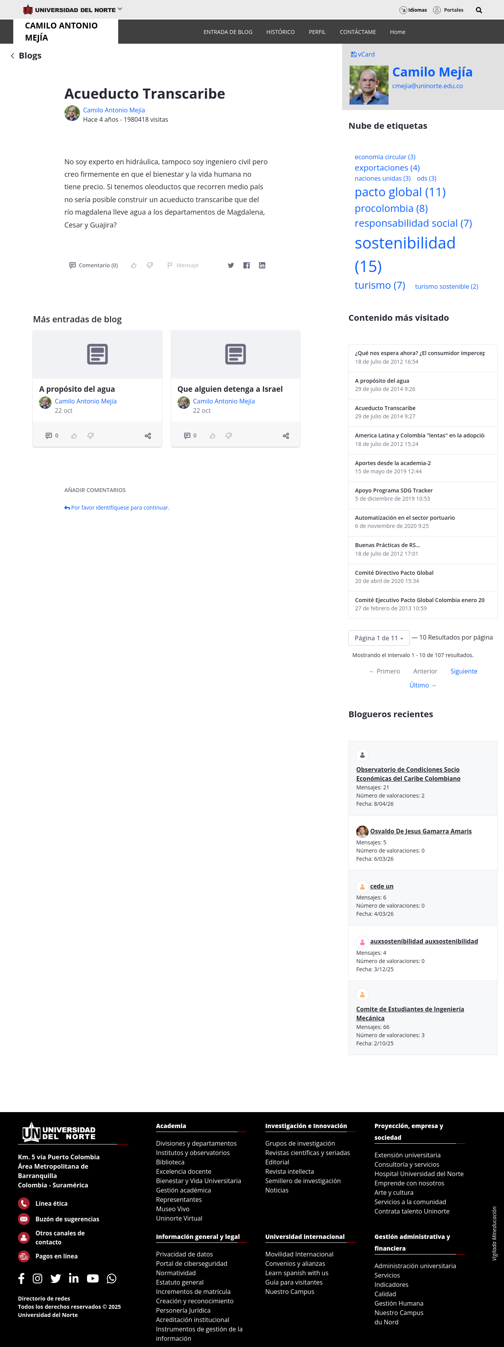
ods (427, 178)
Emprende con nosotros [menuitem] (409, 1183)
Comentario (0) (93, 265)
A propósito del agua (77, 389)
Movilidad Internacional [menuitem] (299, 1254)
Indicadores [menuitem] (391, 1284)
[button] (479, 10)
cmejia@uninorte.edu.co (427, 86)
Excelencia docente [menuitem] (183, 1171)
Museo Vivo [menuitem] (173, 1209)
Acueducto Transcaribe (385, 408)
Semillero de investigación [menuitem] (303, 1180)
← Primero (384, 671)
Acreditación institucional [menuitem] (192, 1319)
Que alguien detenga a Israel (230, 389)
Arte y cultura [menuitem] (393, 1192)
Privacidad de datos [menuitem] (184, 1254)
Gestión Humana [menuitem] (399, 1303)
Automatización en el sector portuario (405, 517)
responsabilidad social (413, 223)
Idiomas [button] (413, 10)
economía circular (385, 157)
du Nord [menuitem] (386, 1322)
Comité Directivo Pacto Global (394, 572)
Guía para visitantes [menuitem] (294, 1282)
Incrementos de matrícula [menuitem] (193, 1291)
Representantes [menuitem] (179, 1199)
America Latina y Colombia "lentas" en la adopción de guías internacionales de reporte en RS (420, 435)
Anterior (425, 671)
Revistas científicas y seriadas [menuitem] (307, 1152)
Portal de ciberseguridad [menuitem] (191, 1263)
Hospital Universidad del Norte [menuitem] (419, 1173)
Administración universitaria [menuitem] (415, 1266)
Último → (423, 685)
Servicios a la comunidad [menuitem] (410, 1202)
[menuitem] (228, 32)
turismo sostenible (446, 286)
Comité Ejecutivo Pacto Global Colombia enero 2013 (420, 600)
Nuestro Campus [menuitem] (289, 1291)
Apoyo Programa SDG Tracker (394, 490)
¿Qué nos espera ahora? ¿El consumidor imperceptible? (420, 353)
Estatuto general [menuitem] (180, 1282)
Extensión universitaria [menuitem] (407, 1155)
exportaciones (387, 167)
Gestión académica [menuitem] (183, 1190)
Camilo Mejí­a (432, 72)
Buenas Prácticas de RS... (387, 545)
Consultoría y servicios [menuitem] (406, 1164)
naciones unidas (382, 178)
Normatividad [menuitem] (176, 1273)
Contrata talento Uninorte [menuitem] (412, 1211)
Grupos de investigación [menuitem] (300, 1143)
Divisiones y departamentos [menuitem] (196, 1143)
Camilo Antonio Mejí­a (114, 110)
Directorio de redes (44, 1298)
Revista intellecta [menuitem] (289, 1171)
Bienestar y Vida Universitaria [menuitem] (198, 1180)
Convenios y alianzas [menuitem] (295, 1263)
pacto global (400, 192)
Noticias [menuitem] (277, 1190)
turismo (380, 285)
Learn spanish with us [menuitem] (296, 1273)
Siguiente (464, 671)
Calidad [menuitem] (385, 1294)
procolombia (391, 208)
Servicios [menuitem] (387, 1275)
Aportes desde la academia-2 (393, 463)
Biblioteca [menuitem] (170, 1162)
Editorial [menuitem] (277, 1162)
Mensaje (183, 265)
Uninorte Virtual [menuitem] (179, 1218)
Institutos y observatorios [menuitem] (193, 1152)
